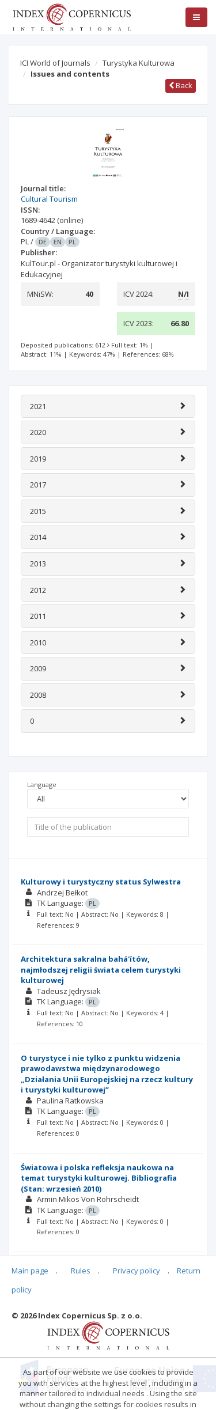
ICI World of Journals (55, 63)
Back (180, 85)
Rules (80, 1270)
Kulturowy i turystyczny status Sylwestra (101, 881)
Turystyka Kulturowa (139, 63)
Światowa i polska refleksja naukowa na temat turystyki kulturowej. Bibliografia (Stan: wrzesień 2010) (99, 1178)
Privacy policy (136, 1270)
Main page (30, 1270)
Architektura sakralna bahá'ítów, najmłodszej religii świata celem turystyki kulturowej (101, 969)
